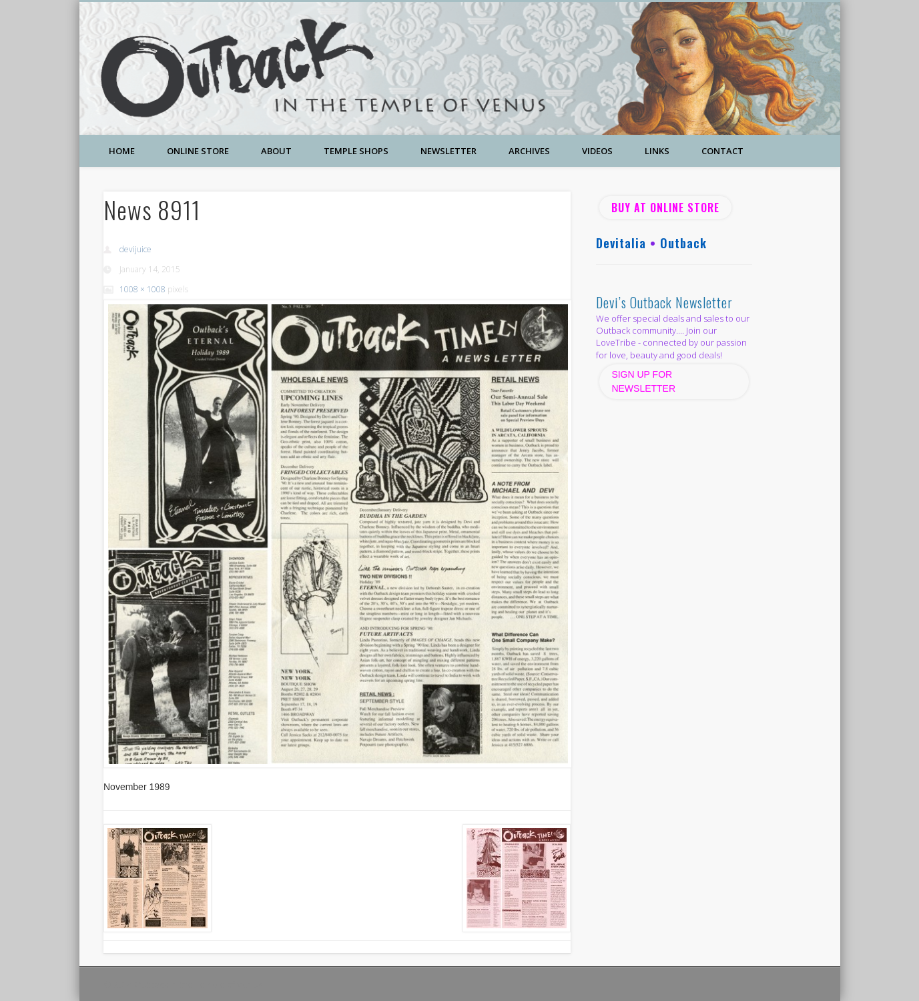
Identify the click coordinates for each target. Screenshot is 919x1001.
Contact (722, 151)
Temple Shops (356, 151)
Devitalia (621, 243)
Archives (529, 151)
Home (122, 151)
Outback (683, 243)
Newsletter (448, 151)
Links (657, 151)
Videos (597, 151)
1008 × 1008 (142, 289)
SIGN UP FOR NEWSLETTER (644, 381)
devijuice (135, 249)
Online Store (198, 151)
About (276, 151)
